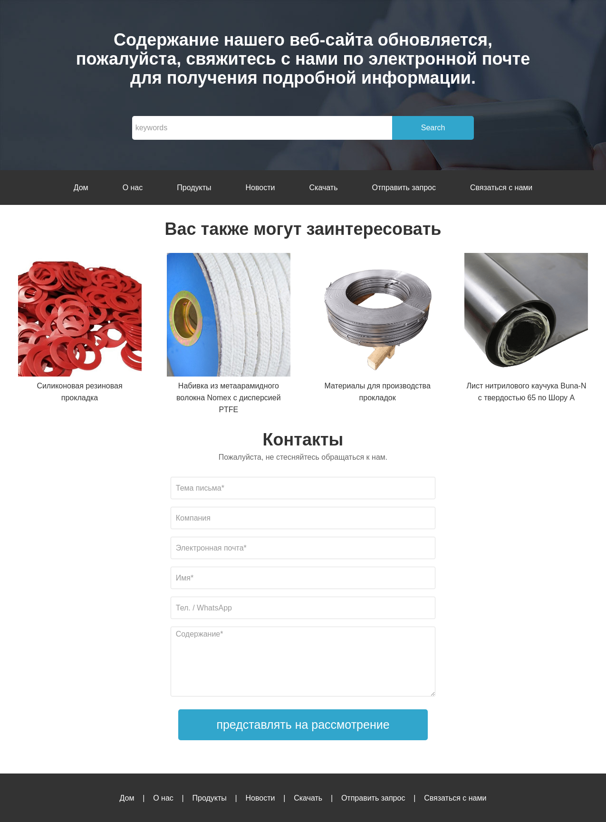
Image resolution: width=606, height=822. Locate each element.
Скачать (323, 188)
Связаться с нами (501, 188)
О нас (133, 188)
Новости (260, 188)
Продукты (194, 188)
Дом (81, 188)
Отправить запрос (403, 188)
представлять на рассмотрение (302, 724)
